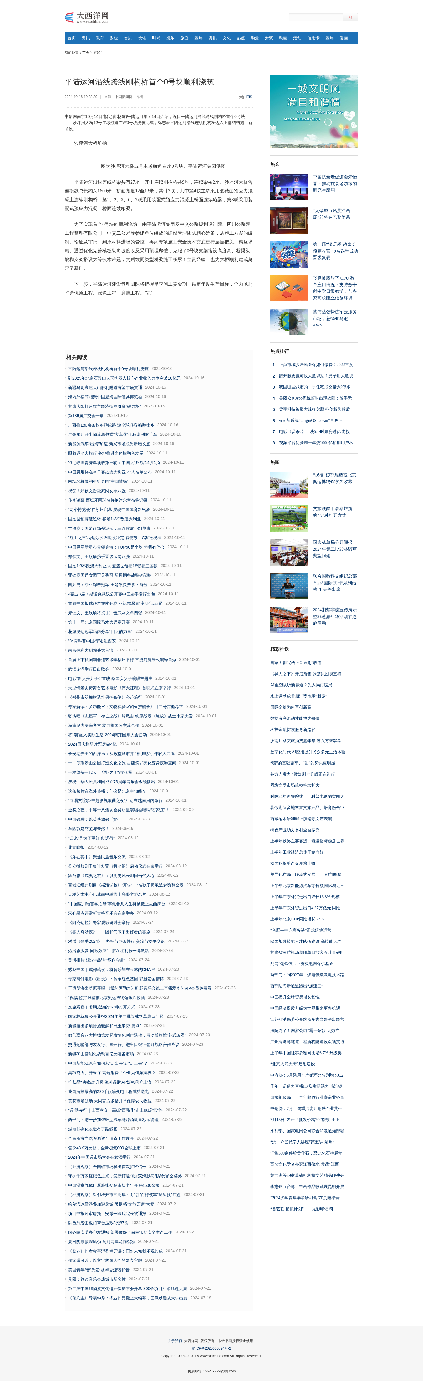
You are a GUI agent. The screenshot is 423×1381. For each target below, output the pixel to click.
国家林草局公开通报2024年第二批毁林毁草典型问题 (116, 1016)
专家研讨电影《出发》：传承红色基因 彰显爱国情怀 (116, 978)
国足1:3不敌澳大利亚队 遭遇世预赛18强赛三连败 (113, 565)
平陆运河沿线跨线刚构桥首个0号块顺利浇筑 (108, 368)
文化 (227, 38)
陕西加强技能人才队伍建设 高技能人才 (305, 941)
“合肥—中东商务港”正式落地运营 (300, 930)
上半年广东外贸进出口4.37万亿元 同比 (305, 908)
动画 (283, 38)
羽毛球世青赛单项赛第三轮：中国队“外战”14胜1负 (114, 462)
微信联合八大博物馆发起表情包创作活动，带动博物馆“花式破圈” (127, 1035)
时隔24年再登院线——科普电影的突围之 (307, 796)
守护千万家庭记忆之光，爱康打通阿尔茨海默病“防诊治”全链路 (125, 1176)
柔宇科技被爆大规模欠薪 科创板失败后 (310, 409)
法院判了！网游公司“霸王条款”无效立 (305, 1030)
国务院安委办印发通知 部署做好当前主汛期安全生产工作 (120, 1232)
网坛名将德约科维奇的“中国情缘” (98, 481)
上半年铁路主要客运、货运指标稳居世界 (307, 841)
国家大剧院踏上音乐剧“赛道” (296, 663)
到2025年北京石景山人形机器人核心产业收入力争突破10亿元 (124, 378)
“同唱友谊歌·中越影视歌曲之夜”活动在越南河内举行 (115, 800)
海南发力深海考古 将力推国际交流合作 (103, 725)
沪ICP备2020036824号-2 (211, 1348)
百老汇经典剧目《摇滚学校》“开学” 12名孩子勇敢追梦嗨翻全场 (126, 885)
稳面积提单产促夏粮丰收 (292, 863)
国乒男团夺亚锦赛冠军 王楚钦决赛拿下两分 (107, 584)
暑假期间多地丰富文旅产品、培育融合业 (307, 807)
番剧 (128, 38)
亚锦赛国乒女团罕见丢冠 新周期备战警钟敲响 (110, 575)
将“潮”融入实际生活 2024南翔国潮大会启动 (107, 734)
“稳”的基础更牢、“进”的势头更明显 (302, 763)
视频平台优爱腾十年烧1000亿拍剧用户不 (311, 443)
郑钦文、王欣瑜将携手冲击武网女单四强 (105, 612)
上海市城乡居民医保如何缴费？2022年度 (311, 365)
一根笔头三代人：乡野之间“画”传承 (100, 772)
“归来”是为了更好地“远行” (91, 838)
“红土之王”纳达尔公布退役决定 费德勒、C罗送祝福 (114, 537)
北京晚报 (76, 847)
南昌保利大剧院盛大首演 (90, 650)
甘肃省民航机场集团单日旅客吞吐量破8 (306, 952)
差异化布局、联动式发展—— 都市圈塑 (305, 874)
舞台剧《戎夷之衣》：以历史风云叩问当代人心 (111, 875)
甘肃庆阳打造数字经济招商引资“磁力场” (104, 406)
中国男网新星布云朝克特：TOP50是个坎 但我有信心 (116, 547)
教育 (100, 38)
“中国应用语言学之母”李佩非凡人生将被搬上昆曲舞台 (116, 903)
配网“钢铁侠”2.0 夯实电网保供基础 (301, 964)
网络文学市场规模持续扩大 (295, 785)
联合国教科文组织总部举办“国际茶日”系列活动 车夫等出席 (335, 583)
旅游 (184, 38)
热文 (275, 164)
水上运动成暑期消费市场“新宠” (298, 696)
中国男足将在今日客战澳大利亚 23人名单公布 (110, 472)
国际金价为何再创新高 (290, 707)
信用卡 (313, 38)
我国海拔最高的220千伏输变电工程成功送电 (108, 1091)
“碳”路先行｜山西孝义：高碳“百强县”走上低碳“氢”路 (115, 1110)
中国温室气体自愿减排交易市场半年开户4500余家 (114, 1185)
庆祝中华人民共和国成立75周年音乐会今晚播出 (111, 781)
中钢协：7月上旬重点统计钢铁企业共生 (306, 1108)
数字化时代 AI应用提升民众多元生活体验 (307, 752)
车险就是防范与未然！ (88, 828)
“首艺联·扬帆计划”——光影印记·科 (301, 1209)
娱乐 (170, 38)
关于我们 (175, 1341)
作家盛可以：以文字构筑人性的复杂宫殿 (105, 1260)
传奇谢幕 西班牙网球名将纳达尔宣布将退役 (107, 500)
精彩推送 (279, 649)
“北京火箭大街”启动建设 (292, 1064)
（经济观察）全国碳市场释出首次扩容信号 (107, 1166)
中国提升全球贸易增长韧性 (295, 997)
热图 (275, 462)
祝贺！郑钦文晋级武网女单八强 (97, 490)
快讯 (142, 38)
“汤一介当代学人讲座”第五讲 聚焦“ (302, 1142)
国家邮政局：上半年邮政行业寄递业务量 (307, 1097)
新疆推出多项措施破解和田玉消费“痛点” (104, 1025)
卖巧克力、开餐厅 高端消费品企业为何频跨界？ (112, 1072)
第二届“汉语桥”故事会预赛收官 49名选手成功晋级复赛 (335, 251)
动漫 (255, 38)
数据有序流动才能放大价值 (295, 718)
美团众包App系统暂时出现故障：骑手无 (311, 398)
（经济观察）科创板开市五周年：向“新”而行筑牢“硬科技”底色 (124, 1194)
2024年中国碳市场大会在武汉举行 (99, 1157)
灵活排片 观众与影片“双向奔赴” (96, 960)
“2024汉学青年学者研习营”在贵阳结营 (305, 1198)
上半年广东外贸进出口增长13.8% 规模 (305, 897)
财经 (114, 38)
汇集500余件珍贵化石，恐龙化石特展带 (306, 1153)
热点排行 (279, 351)
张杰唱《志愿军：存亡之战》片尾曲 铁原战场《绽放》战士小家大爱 (130, 716)
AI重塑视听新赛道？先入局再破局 (301, 685)
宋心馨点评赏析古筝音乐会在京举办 (101, 913)
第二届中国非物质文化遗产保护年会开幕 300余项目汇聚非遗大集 (127, 1288)
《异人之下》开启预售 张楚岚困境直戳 (305, 674)
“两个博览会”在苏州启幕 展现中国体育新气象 (109, 509)
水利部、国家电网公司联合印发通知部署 (307, 1131)
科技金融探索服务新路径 (292, 729)
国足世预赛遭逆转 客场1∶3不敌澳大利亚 (104, 519)
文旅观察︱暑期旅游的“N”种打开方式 (101, 1007)
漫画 (344, 38)
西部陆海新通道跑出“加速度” (296, 986)
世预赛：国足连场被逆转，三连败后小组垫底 (109, 528)
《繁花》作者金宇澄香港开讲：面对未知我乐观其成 (115, 1251)
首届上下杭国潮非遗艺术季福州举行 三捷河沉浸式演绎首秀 (122, 659)
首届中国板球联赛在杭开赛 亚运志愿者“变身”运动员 (115, 603)
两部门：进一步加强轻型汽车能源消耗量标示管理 (113, 1119)
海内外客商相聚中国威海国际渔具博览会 (105, 397)
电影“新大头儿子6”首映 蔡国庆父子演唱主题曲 (110, 678)
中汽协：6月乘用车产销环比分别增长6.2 (306, 1075)
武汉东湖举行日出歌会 (88, 669)
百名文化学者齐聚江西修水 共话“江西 (304, 1164)
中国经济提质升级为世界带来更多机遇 (305, 1008)
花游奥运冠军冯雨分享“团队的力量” (100, 631)
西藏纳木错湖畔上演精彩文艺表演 (301, 819)
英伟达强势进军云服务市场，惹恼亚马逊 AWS (335, 318)
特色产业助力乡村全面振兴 (295, 830)
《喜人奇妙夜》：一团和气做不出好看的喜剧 (109, 932)
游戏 (269, 38)
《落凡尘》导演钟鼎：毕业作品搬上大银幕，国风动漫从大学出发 (127, 1298)
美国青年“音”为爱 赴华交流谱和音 (99, 1269)
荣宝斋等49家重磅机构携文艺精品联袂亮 (307, 1175)
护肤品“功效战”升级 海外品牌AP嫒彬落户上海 (110, 1082)
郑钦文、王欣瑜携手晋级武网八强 (99, 556)
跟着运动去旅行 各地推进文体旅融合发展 (105, 453)
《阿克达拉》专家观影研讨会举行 (99, 922)
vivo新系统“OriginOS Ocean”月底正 (306, 421)
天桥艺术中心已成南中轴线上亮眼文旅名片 (107, 894)
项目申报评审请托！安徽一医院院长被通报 (107, 1213)
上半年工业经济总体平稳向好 (297, 852)
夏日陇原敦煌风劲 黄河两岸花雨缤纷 (101, 1241)
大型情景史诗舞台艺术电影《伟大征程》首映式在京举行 (119, 688)
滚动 (297, 38)
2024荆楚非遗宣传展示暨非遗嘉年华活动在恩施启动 (335, 616)
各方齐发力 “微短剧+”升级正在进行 (302, 774)
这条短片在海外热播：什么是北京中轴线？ (107, 791)
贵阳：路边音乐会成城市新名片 (97, 1279)
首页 (72, 38)
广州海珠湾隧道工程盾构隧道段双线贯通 (307, 1042)
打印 (249, 97)
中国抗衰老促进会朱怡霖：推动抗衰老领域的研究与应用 (335, 183)
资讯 (86, 38)
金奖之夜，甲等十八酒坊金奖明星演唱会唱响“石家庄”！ (118, 810)
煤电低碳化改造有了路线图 (93, 1129)
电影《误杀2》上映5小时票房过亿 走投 (310, 432)
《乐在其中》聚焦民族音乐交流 (97, 856)
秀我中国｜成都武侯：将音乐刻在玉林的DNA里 (111, 969)
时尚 (156, 38)
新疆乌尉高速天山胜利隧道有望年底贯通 (105, 387)
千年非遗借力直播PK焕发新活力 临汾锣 (306, 1086)
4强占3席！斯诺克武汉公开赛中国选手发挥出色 (111, 594)
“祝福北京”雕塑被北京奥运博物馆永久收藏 (106, 997)
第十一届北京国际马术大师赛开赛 (99, 622)
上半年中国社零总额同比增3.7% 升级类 (306, 1053)
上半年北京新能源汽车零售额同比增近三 (307, 886)
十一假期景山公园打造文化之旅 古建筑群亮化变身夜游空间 (122, 763)
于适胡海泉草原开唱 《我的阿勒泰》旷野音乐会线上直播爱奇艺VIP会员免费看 (140, 988)
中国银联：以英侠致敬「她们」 (97, 819)
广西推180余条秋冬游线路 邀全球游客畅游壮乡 (111, 425)
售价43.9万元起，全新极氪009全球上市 (104, 1147)
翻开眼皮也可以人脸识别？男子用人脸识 (311, 376)
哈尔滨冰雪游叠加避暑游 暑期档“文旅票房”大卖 (111, 1204)
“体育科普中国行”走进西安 (92, 641)
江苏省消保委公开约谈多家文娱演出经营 (307, 1019)
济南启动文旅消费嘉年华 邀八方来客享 (305, 741)
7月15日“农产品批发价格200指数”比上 (305, 1120)
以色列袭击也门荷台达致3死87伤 (98, 1223)
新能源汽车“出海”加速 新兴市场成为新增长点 (109, 443)
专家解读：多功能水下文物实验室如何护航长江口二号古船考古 (125, 706)
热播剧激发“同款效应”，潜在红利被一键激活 (108, 950)
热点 (241, 38)
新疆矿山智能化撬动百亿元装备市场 (101, 1054)
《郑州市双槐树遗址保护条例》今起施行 (105, 697)
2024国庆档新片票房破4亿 (92, 744)
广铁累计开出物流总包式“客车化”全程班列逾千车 (112, 434)
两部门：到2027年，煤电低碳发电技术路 (307, 975)
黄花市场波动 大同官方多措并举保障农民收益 (110, 1101)
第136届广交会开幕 (86, 415)
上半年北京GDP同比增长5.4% (297, 919)
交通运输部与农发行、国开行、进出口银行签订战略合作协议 (123, 1044)
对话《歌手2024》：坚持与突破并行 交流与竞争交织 (116, 941)
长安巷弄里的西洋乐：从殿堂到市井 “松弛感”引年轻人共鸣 (121, 753)
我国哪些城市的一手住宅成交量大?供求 (310, 387)
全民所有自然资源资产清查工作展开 (101, 1138)
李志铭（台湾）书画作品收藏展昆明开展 (307, 1186)
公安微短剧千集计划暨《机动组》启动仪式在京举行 (115, 866)
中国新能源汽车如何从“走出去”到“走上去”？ (108, 1063)
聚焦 (198, 38)
